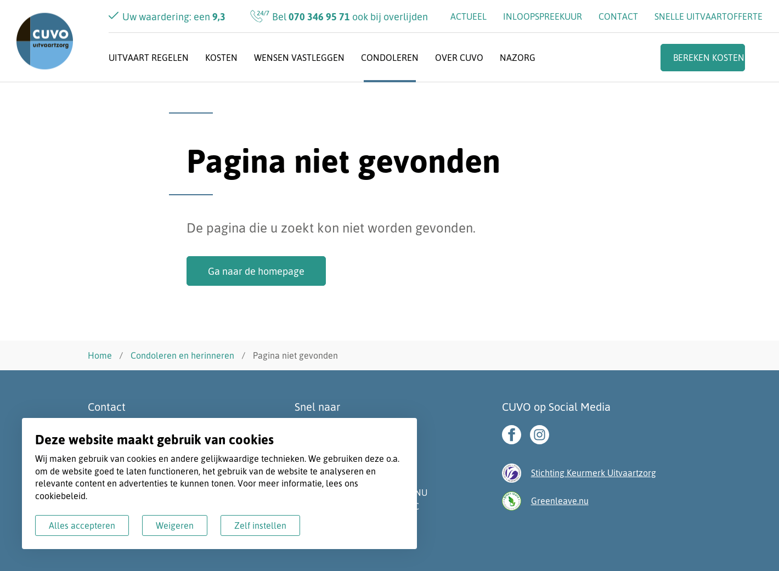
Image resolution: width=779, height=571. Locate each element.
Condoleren (390, 57)
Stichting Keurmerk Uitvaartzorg (593, 472)
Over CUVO (459, 57)
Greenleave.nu (560, 500)
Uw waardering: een (173, 16)
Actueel (468, 16)
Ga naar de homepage (256, 271)
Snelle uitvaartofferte (708, 16)
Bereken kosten (708, 57)
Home (100, 355)
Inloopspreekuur (542, 16)
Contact (618, 16)
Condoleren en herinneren (182, 355)
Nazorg (517, 57)
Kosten (221, 57)
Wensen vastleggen (299, 57)
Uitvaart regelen (149, 57)
